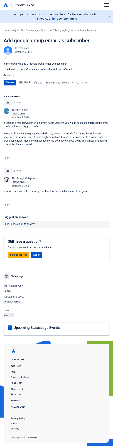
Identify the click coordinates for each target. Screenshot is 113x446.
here (55, 18)
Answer (10, 82)
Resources (16, 394)
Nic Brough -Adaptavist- (25, 178)
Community (24, 4)
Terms (14, 423)
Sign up (19, 224)
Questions (46, 30)
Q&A (21, 30)
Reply (7, 157)
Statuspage (32, 30)
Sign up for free (18, 254)
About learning (18, 389)
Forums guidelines (20, 377)
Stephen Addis (20, 110)
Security (15, 428)
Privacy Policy (18, 418)
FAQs (13, 372)
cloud (7, 315)
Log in (8, 224)
